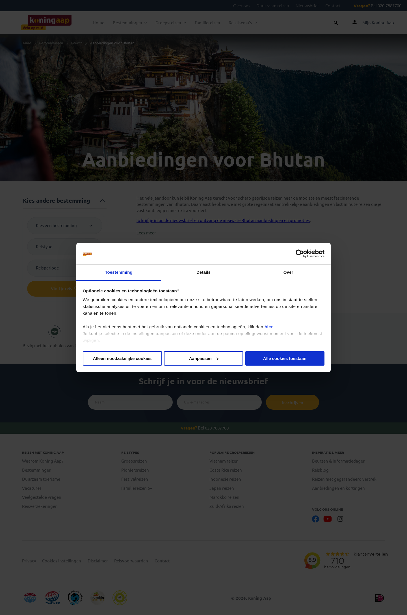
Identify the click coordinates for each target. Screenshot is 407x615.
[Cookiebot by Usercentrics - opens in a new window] (299, 253)
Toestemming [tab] (119, 272)
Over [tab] (288, 272)
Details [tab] (203, 272)
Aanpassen (203, 358)
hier (269, 326)
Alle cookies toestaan (284, 358)
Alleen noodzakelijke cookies (122, 358)
